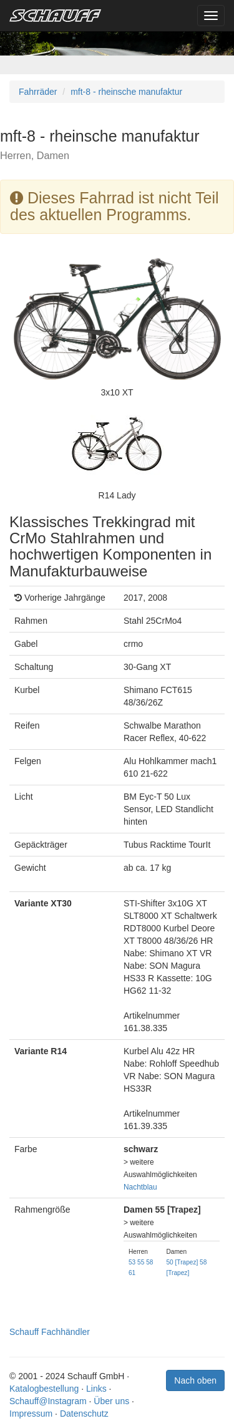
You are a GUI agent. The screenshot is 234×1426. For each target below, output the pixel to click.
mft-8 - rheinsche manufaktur (126, 92)
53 (132, 1262)
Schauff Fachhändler (49, 1332)
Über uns (111, 1401)
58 (149, 1262)
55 (140, 1262)
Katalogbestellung (44, 1389)
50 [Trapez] (182, 1262)
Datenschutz (84, 1414)
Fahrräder (38, 92)
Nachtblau (140, 1187)
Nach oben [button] (195, 1380)
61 (132, 1272)
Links (96, 1389)
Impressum (30, 1414)
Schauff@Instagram (48, 1401)
